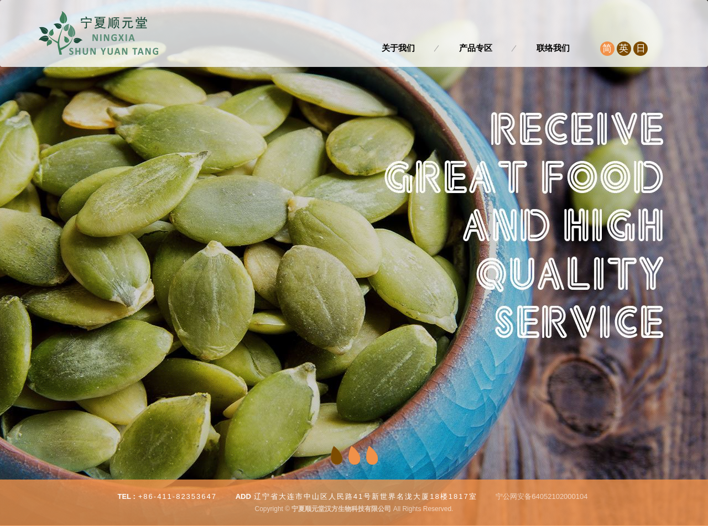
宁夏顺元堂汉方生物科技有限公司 (98, 33)
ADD (243, 496)
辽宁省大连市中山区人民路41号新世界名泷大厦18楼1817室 (365, 496)
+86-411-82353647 (177, 496)
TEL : (126, 496)
